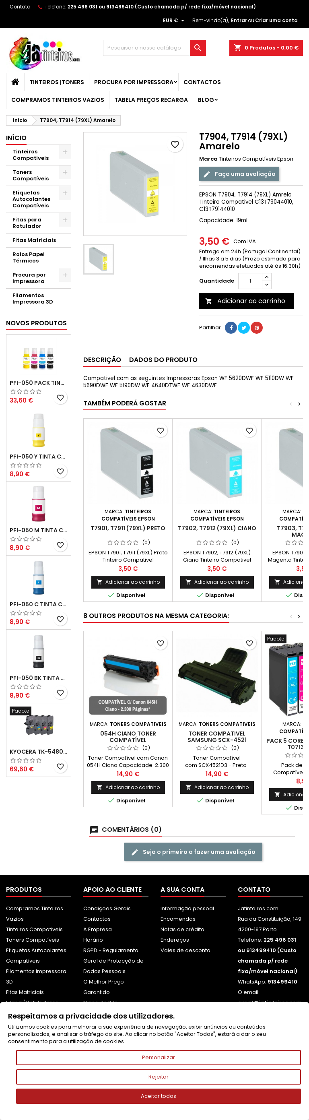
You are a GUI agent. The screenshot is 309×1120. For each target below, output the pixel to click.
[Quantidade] (250, 281)
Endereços (175, 940)
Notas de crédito (182, 929)
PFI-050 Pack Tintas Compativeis (39, 383)
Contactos (202, 82)
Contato (20, 6)
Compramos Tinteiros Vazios (57, 100)
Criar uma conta (276, 20)
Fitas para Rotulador (26, 223)
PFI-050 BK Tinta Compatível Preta (39, 678)
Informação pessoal (187, 908)
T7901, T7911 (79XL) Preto (128, 528)
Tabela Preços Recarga (151, 100)
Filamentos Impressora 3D (32, 298)
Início (16, 138)
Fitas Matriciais (34, 240)
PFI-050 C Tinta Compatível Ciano (39, 604)
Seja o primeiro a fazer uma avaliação (193, 852)
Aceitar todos (158, 1096)
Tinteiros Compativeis (30, 155)
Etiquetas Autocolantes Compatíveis (31, 199)
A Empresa (97, 929)
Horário (93, 940)
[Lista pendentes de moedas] (174, 20)
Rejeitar (158, 1077)
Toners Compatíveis (30, 175)
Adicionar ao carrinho (245, 301)
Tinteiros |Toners (56, 82)
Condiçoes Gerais (107, 908)
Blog (206, 100)
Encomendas (178, 919)
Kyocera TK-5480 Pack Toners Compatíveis (39, 751)
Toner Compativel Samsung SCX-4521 (217, 736)
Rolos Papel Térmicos (28, 257)
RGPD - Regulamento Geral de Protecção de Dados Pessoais (113, 960)
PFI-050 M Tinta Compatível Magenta (39, 530)
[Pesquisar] (154, 48)
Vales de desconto (185, 950)
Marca (208, 159)
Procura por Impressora (133, 82)
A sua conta (182, 889)
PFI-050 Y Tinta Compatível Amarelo (39, 456)
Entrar (239, 20)
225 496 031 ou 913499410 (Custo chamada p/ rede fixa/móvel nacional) (162, 6)
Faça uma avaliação (239, 174)
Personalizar (158, 1057)
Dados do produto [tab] (163, 359)
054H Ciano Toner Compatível (128, 736)
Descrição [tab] (102, 359)
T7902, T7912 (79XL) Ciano (217, 528)
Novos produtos (36, 323)
